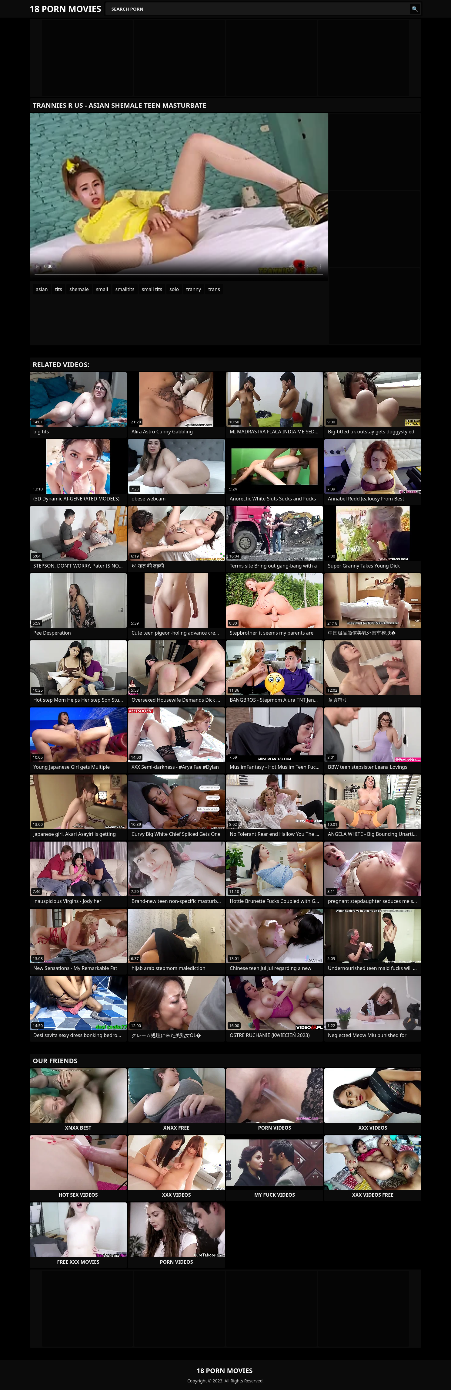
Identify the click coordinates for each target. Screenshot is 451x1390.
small (102, 289)
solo (174, 289)
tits (58, 289)
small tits (152, 289)
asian (42, 289)
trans (214, 289)
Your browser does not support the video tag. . (179, 197)
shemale (79, 289)
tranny (193, 289)
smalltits (125, 289)
